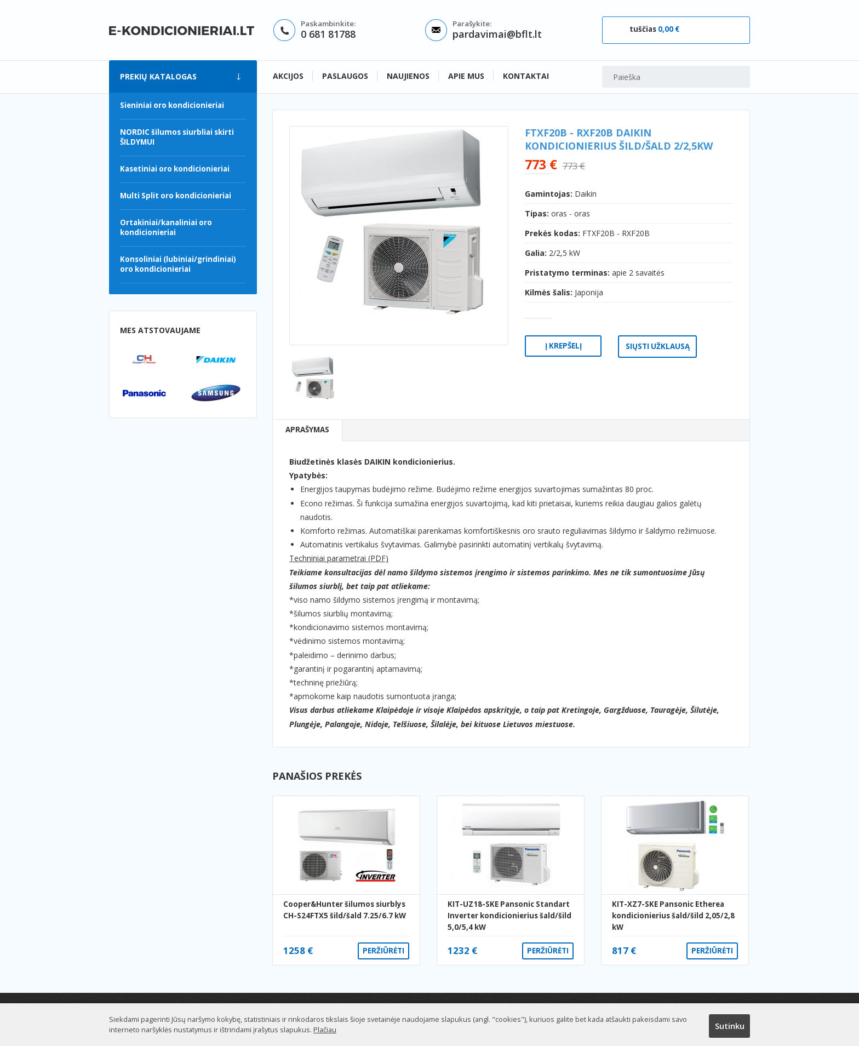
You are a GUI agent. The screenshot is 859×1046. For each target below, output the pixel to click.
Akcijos (288, 76)
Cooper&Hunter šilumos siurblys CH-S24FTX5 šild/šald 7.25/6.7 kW (344, 910)
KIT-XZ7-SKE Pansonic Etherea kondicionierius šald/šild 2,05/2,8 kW (673, 916)
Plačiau (324, 1029)
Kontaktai (526, 76)
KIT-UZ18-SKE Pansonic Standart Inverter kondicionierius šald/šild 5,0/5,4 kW (509, 916)
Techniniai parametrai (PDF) (338, 558)
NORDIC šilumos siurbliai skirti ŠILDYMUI (177, 137)
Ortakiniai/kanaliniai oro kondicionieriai (166, 227)
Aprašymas (307, 430)
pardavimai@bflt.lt (497, 34)
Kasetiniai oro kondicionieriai (175, 169)
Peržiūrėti (383, 951)
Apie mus (466, 76)
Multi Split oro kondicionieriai (175, 196)
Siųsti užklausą (658, 346)
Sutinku (730, 1025)
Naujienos (408, 76)
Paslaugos (345, 76)
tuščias (654, 29)
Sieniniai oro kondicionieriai (172, 105)
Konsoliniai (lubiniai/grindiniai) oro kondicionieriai (178, 264)
